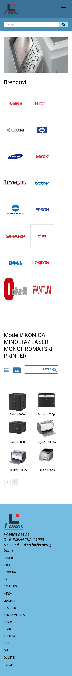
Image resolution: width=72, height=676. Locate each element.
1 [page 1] (15, 482)
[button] (63, 9)
